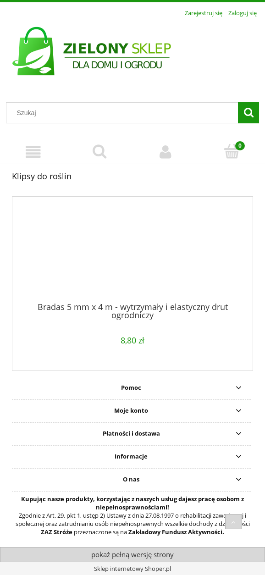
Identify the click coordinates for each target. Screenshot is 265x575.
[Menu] (33, 152)
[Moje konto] (165, 152)
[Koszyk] (232, 151)
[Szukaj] (248, 112)
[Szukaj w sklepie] (124, 113)
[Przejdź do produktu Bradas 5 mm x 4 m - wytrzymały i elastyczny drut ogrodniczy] (132, 252)
